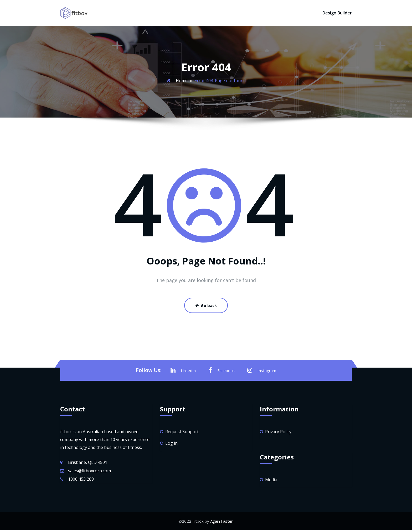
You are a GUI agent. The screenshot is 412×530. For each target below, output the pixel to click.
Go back (206, 305)
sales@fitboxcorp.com (89, 471)
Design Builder (337, 13)
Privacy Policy (278, 431)
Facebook (222, 370)
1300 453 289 (81, 479)
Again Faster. (222, 521)
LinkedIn (183, 370)
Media (271, 480)
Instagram (261, 370)
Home (182, 80)
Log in (171, 443)
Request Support (182, 431)
